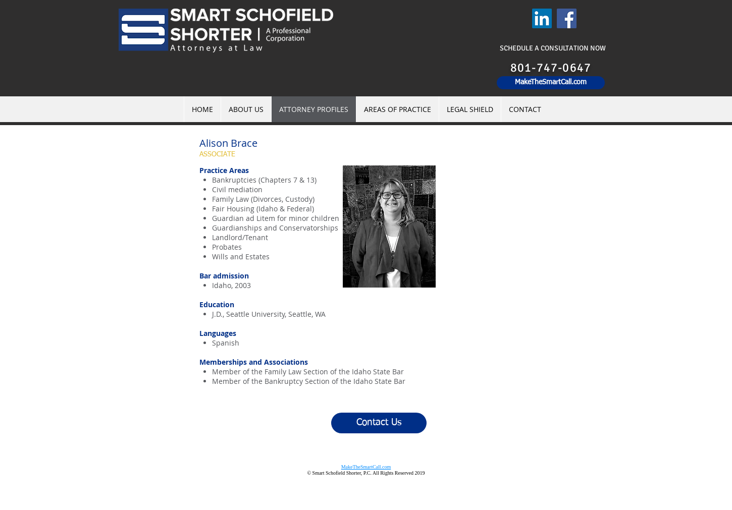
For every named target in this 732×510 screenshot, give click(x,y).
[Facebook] (567, 18)
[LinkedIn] (542, 18)
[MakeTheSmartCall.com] (551, 82)
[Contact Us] (379, 423)
